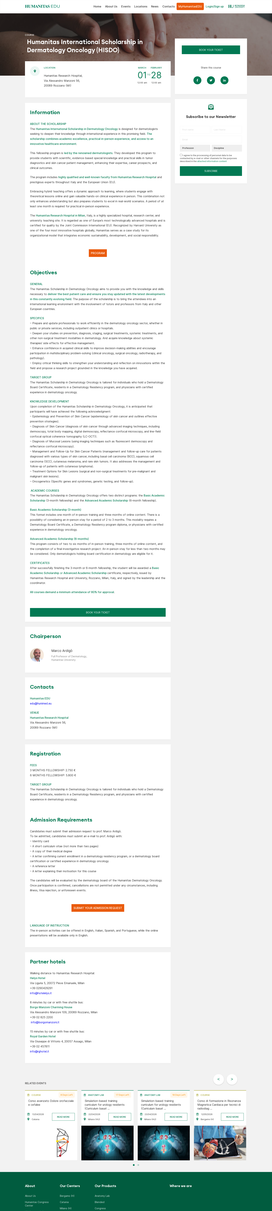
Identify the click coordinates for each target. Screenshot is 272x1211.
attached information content (212, 161)
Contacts (168, 6)
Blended (99, 1203)
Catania (64, 1203)
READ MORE (63, 1117)
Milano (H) (66, 1209)
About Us (111, 6)
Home (97, 6)
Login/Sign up (215, 6)
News (154, 6)
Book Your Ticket (98, 612)
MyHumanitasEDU (190, 6)
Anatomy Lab (102, 1196)
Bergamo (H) (67, 1196)
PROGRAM (98, 253)
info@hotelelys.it (41, 993)
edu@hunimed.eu (41, 703)
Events (125, 6)
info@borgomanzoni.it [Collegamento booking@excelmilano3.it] (44, 1022)
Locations (140, 6)
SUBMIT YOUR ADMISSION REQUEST (98, 908)
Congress (100, 1209)
